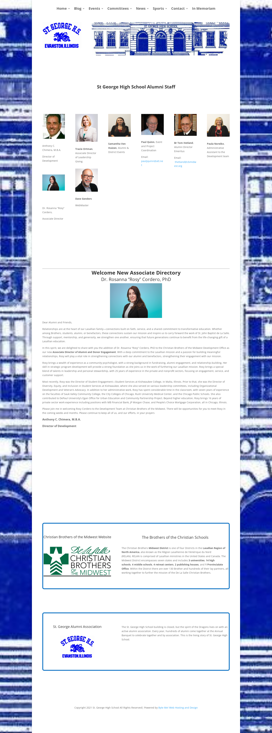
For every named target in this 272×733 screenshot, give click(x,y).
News (141, 9)
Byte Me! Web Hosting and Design (178, 707)
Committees (118, 9)
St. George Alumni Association (77, 626)
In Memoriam (203, 9)
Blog (77, 9)
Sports (158, 9)
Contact (178, 9)
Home (62, 9)
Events (94, 9)
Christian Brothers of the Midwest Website (77, 537)
